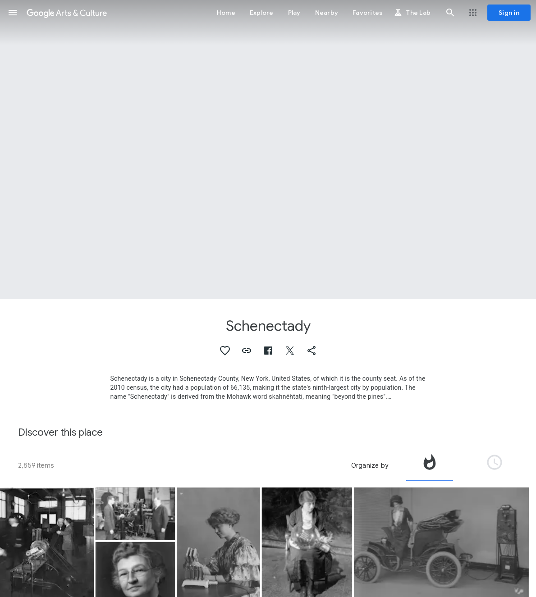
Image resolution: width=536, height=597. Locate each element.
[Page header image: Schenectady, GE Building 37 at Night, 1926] (268, 149)
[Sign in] (509, 13)
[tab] (429, 465)
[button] (12, 12)
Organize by (369, 465)
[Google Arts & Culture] (66, 12)
